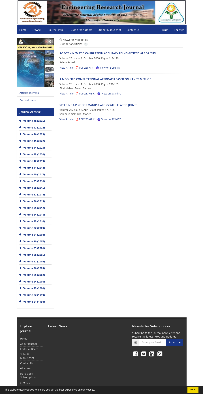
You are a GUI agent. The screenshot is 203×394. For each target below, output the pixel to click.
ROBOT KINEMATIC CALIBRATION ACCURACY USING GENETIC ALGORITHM (107, 53)
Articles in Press (29, 92)
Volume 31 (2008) (34, 234)
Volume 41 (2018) (34, 167)
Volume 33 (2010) (34, 221)
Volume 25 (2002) (34, 275)
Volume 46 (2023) (34, 134)
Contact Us (133, 29)
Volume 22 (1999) (34, 295)
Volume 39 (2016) (34, 181)
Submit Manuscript (109, 29)
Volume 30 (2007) (34, 241)
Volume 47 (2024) (34, 127)
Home (22, 29)
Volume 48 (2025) (34, 121)
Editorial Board (29, 349)
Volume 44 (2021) (34, 147)
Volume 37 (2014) (34, 194)
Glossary (25, 368)
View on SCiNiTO (108, 67)
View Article (66, 67)
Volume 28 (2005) (34, 254)
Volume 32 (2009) (34, 228)
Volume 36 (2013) (34, 201)
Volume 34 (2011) (34, 214)
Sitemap (25, 382)
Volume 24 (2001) (34, 281)
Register (179, 29)
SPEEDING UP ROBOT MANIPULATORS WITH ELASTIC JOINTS (98, 105)
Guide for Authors (81, 29)
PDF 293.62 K (85, 119)
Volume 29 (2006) (34, 248)
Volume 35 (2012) (34, 208)
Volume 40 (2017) (34, 174)
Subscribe (174, 342)
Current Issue (28, 100)
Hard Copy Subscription (28, 375)
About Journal (28, 343)
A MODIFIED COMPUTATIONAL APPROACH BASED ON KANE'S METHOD (105, 79)
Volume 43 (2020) (34, 154)
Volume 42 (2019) (34, 161)
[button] (96, 390)
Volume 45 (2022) (34, 141)
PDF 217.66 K (85, 93)
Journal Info (57, 29)
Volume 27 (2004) (34, 261)
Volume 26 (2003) (34, 268)
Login (165, 29)
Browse (37, 29)
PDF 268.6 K (84, 67)
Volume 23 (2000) (34, 288)
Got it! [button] (193, 389)
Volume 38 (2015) (34, 187)
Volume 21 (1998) (34, 301)
